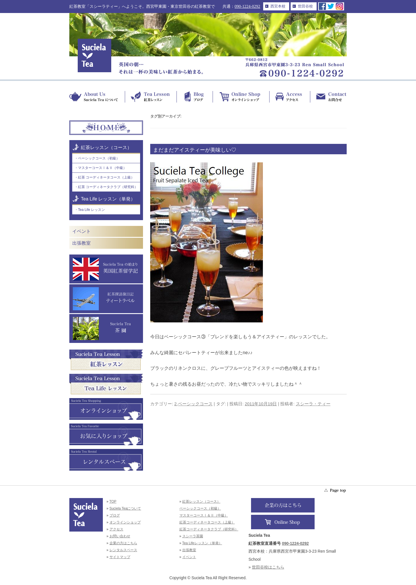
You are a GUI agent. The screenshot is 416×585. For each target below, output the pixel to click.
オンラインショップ (125, 522)
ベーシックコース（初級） (99, 158)
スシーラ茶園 (192, 536)
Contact (328, 97)
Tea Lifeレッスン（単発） (202, 543)
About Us (97, 97)
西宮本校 (277, 6)
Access (289, 97)
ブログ (114, 515)
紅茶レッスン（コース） (106, 147)
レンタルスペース (123, 550)
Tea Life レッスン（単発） (108, 198)
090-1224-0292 (247, 6)
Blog (195, 97)
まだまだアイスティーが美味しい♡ (194, 150)
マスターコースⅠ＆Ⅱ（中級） (102, 168)
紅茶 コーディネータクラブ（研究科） (108, 187)
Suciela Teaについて (125, 508)
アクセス (116, 529)
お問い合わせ (119, 536)
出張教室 (81, 243)
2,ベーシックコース (193, 404)
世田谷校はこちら (268, 567)
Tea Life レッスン (91, 210)
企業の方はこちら (123, 543)
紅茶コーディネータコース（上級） (207, 522)
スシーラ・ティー (313, 404)
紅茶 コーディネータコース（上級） (106, 177)
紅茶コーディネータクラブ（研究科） (208, 529)
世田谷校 (305, 6)
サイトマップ (119, 557)
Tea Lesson (151, 97)
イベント (81, 231)
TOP (112, 501)
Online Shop (241, 97)
